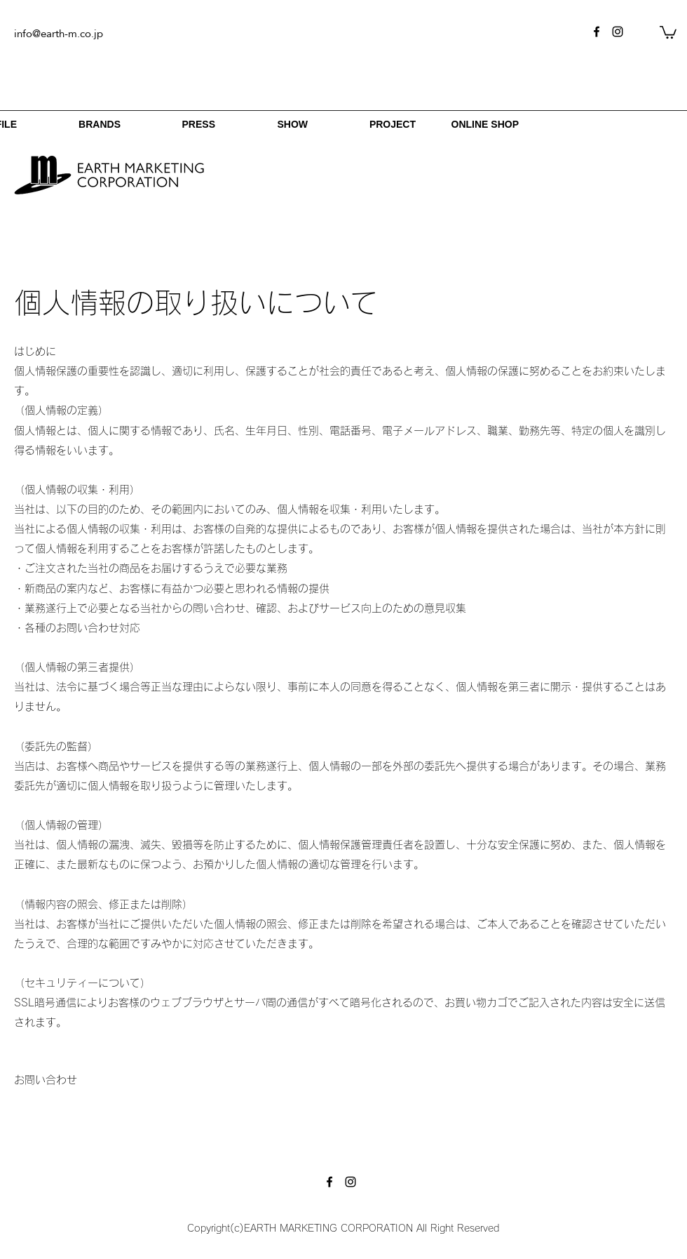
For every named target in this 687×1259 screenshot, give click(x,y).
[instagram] (618, 32)
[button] (668, 32)
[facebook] (597, 32)
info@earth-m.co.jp (58, 33)
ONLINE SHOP (485, 124)
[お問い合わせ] (45, 1080)
